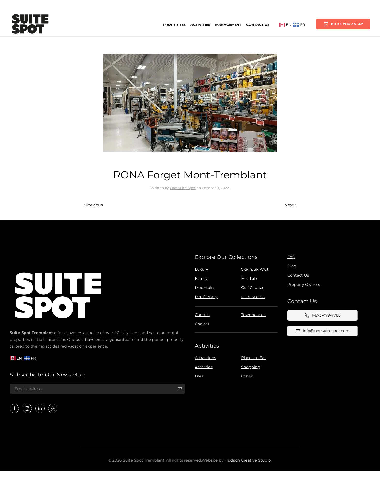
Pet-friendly (205, 297)
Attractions (204, 357)
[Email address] (96, 389)
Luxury (200, 269)
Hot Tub (248, 278)
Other (246, 376)
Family (200, 278)
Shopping (249, 367)
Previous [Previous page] (93, 205)
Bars (198, 376)
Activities (200, 24)
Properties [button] (174, 24)
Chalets (201, 324)
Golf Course (251, 287)
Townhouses (252, 314)
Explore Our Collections (225, 257)
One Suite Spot (183, 188)
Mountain (203, 287)
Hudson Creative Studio (246, 460)
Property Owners (302, 284)
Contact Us (257, 24)
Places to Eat (252, 357)
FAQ (290, 257)
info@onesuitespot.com (321, 330)
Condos (201, 314)
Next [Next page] (291, 205)
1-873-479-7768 (321, 315)
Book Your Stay (343, 21)
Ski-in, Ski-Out (254, 269)
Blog (290, 266)
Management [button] (228, 24)
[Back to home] (30, 24)
